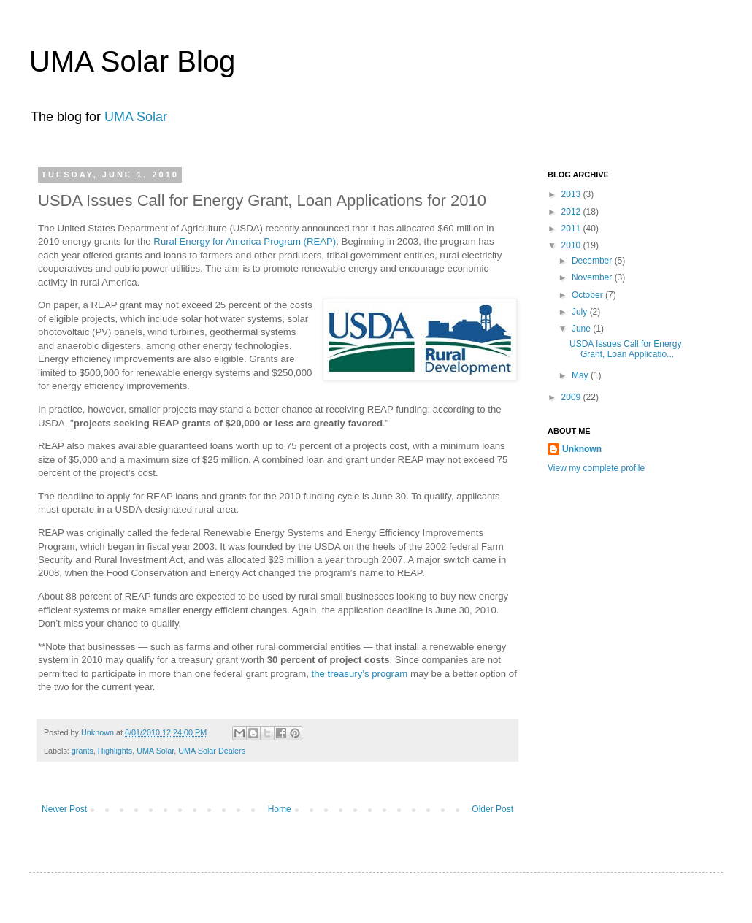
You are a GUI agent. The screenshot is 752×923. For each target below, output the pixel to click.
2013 (572, 194)
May (581, 375)
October (588, 295)
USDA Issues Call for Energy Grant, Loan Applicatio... (625, 349)
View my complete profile (596, 468)
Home (279, 809)
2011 (572, 228)
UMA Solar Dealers (211, 750)
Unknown (98, 732)
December (593, 261)
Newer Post (64, 809)
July (581, 312)
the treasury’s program (360, 673)
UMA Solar (135, 117)
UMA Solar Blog (132, 61)
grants (82, 750)
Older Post (492, 809)
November (593, 277)
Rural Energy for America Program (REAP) (244, 241)
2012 (572, 212)
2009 (572, 397)
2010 (572, 245)
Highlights (115, 750)
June (582, 328)
